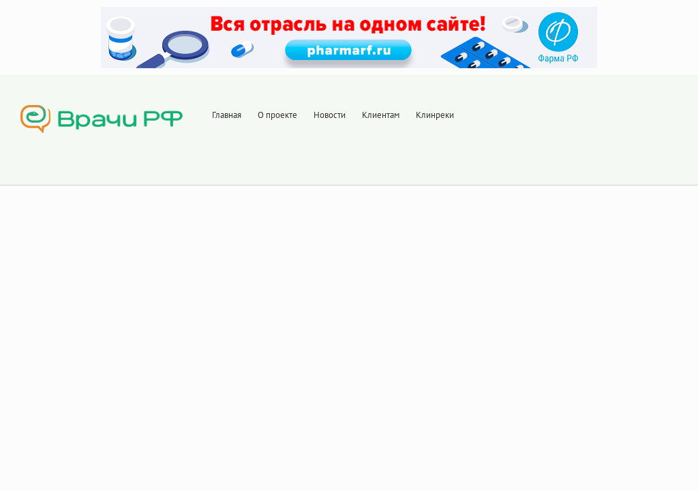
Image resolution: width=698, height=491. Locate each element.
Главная (226, 115)
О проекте (277, 115)
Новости (330, 115)
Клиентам (380, 115)
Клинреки (435, 115)
